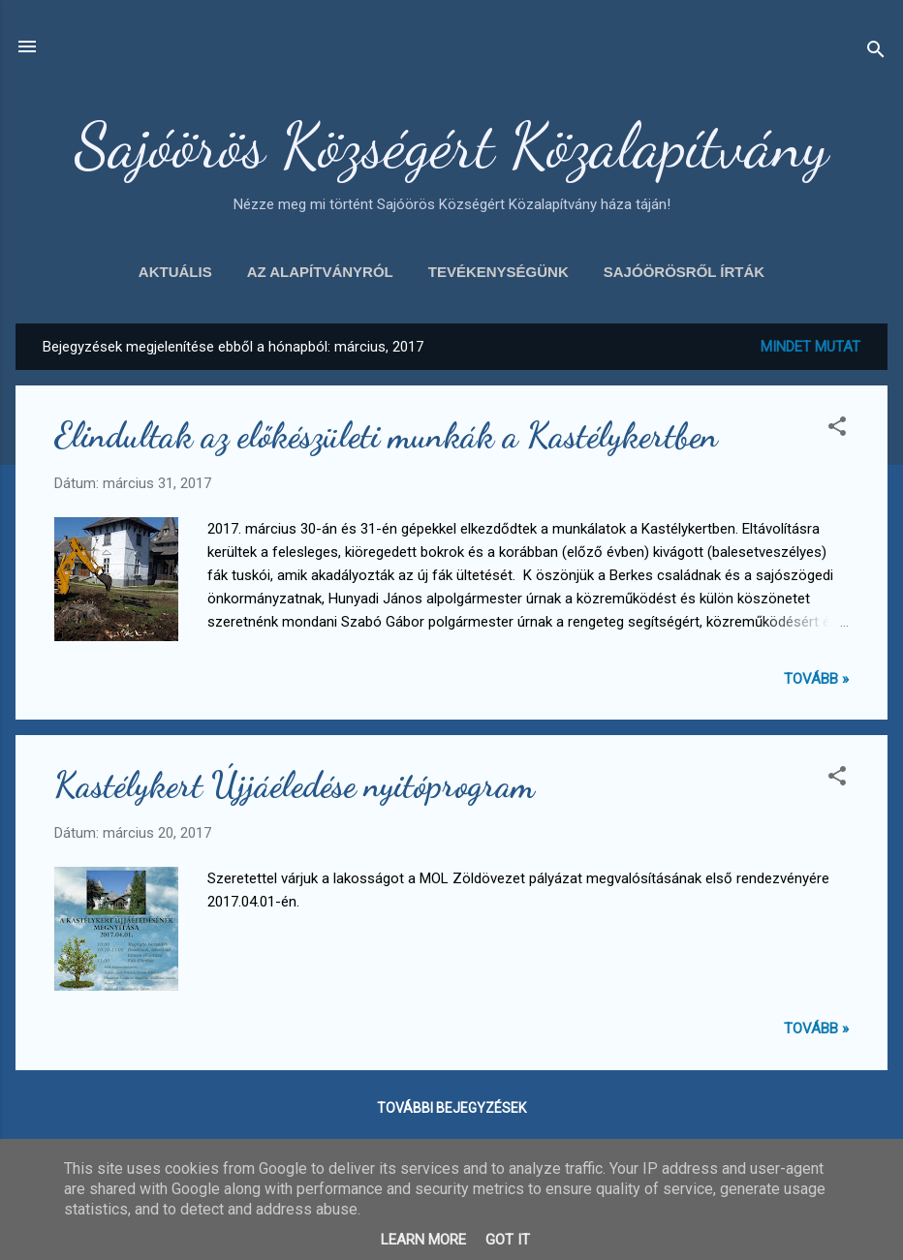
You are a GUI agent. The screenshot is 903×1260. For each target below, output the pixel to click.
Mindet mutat (810, 346)
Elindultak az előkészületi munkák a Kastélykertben (386, 435)
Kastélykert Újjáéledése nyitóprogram (294, 785)
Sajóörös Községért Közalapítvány (451, 145)
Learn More (423, 1239)
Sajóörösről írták (684, 271)
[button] (837, 430)
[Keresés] (875, 52)
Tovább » (816, 679)
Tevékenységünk (498, 271)
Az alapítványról (320, 271)
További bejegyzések (451, 1108)
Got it (507, 1239)
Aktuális (175, 271)
